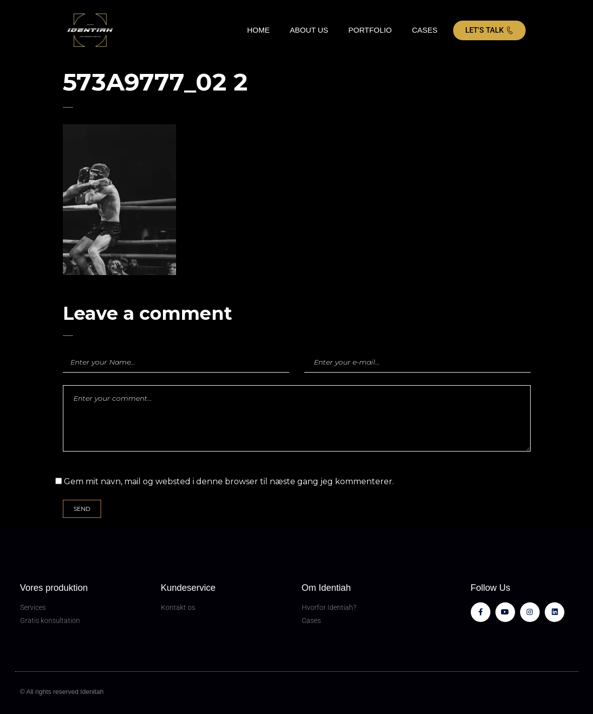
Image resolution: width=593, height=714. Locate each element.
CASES (425, 30)
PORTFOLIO (370, 30)
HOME (258, 30)
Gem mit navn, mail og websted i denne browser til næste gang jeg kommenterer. (229, 481)
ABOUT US (309, 30)
